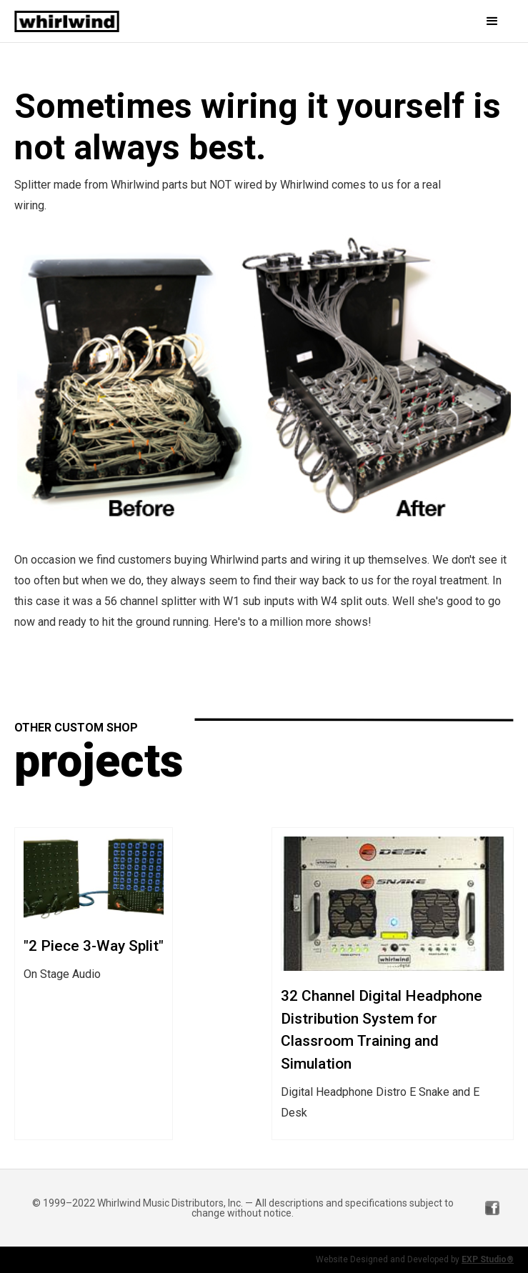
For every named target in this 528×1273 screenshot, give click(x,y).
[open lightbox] (264, 383)
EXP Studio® (488, 1259)
